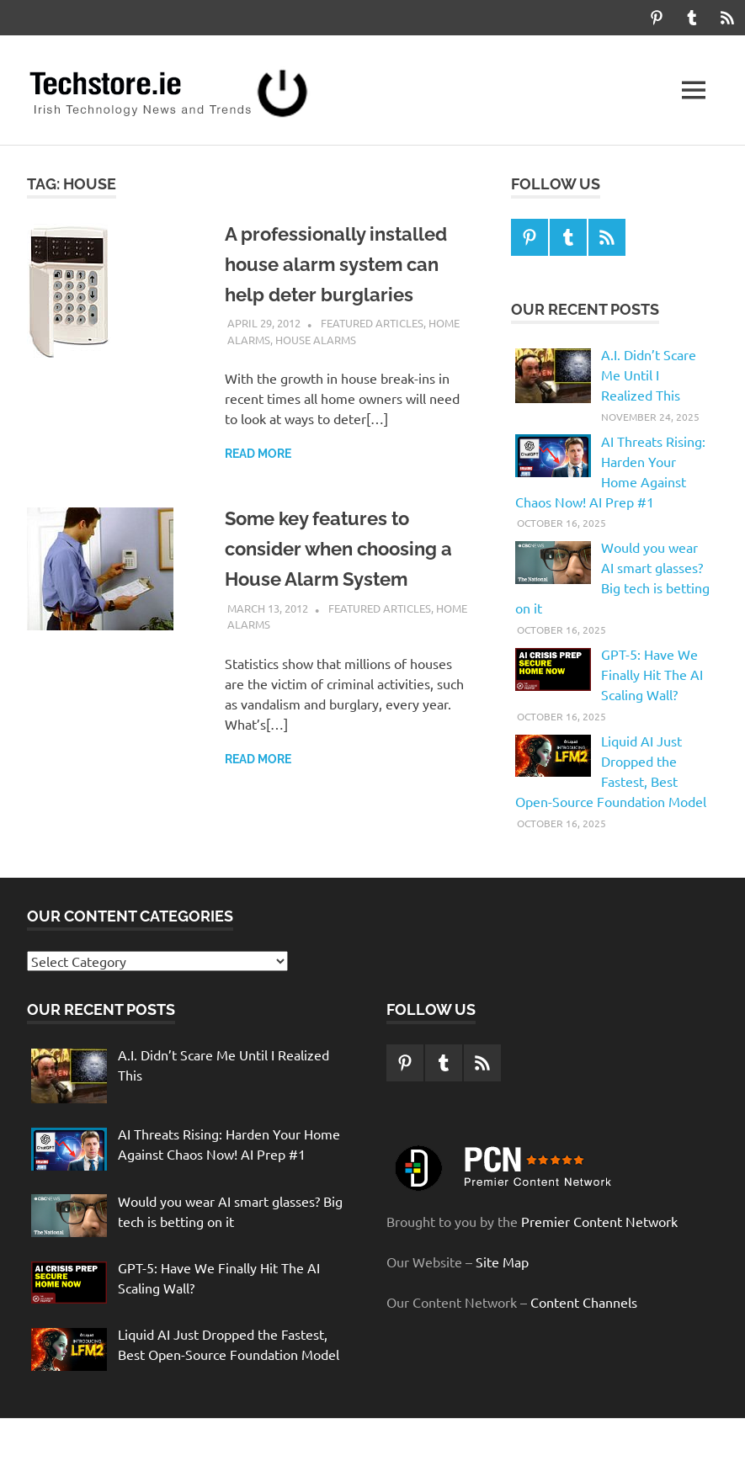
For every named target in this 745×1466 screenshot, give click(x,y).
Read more (258, 453)
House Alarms (315, 339)
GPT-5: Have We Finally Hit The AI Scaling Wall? (652, 674)
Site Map (502, 1261)
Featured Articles (372, 323)
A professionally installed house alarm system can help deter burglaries (347, 263)
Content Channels (583, 1301)
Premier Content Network (599, 1221)
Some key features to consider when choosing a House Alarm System (343, 548)
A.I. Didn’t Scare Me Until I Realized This (648, 374)
